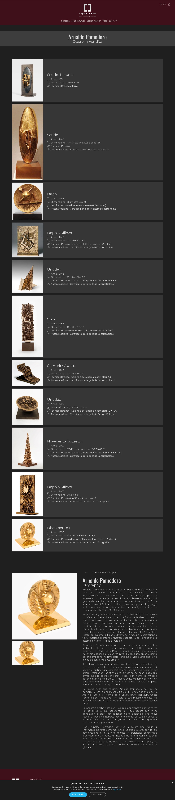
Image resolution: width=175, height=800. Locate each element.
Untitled (54, 269)
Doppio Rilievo (59, 233)
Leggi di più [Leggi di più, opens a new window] (117, 789)
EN (164, 4)
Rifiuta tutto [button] (97, 795)
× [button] (172, 782)
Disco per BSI (58, 528)
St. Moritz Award (61, 365)
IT (161, 4)
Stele (51, 319)
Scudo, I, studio (60, 75)
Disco (52, 194)
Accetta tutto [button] (78, 795)
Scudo (52, 135)
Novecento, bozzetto (64, 441)
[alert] (87, 790)
